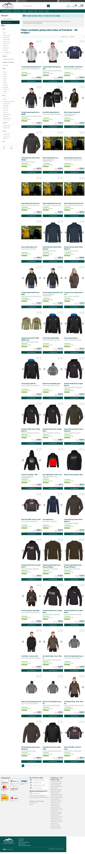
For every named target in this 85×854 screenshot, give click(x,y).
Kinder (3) (6, 138)
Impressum (21, 840)
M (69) (5, 78)
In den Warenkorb (31, 81)
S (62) (5, 76)
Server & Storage (8, 849)
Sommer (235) (7, 125)
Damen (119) (7, 136)
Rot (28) (6, 110)
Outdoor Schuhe (17, 11)
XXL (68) (6, 85)
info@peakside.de (36, 793)
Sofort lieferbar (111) (8, 59)
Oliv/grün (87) (7, 103)
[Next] (43, 765)
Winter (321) (7, 127)
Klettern (24, 11)
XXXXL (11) (6, 89)
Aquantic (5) (6, 37)
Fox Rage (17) (7, 52)
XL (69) (5, 83)
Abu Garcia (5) (7, 35)
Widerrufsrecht (22, 843)
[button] (37, 41)
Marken (47, 11)
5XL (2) (5, 91)
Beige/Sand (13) (7, 118)
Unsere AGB (21, 839)
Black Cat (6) (7, 41)
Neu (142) (6, 65)
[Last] (45, 765)
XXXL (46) (6, 87)
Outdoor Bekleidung (6, 11)
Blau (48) (6, 105)
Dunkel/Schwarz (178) (9, 101)
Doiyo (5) (6, 45)
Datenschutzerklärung (23, 842)
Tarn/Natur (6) (7, 114)
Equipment (30, 11)
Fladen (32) (6, 48)
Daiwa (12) (6, 43)
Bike (36, 11)
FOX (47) (6, 50)
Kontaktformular (33, 802)
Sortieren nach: (64, 36)
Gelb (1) (5, 112)
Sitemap (31, 804)
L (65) (5, 81)
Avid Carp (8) (7, 39)
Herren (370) (7, 134)
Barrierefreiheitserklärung (24, 845)
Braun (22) (6, 116)
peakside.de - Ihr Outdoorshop (8, 843)
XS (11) (5, 74)
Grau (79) (6, 108)
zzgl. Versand (39, 78)
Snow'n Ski (41, 11)
